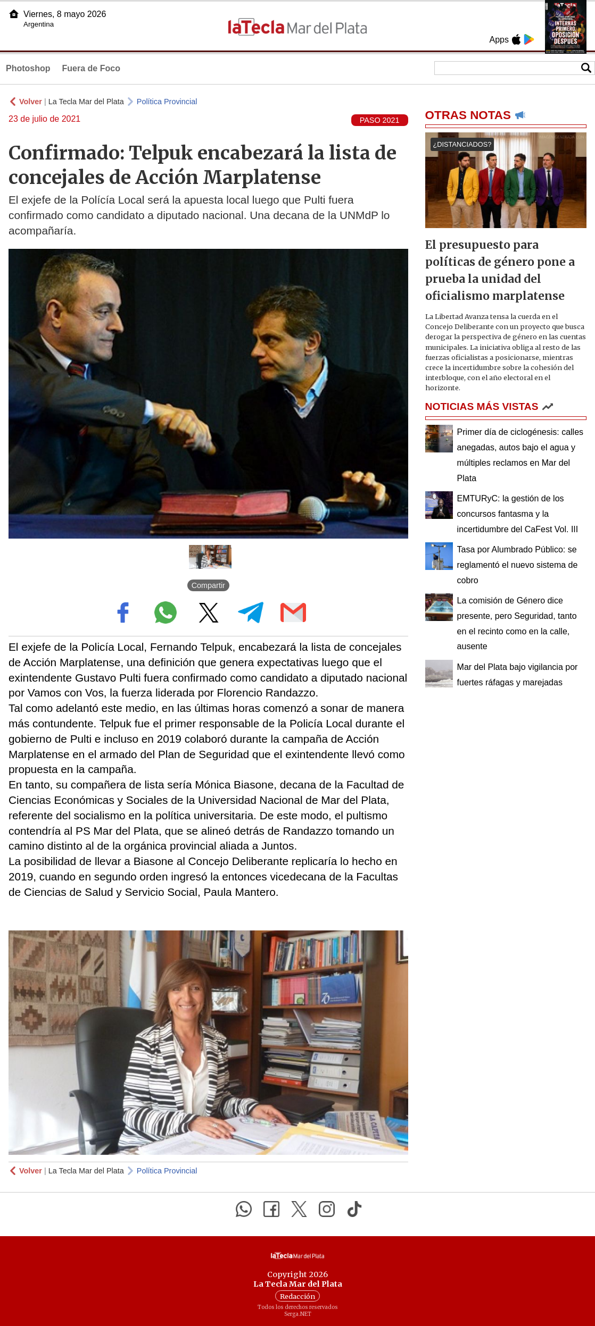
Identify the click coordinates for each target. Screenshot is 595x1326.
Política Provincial (167, 101)
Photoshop (28, 68)
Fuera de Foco (91, 68)
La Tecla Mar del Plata (86, 101)
